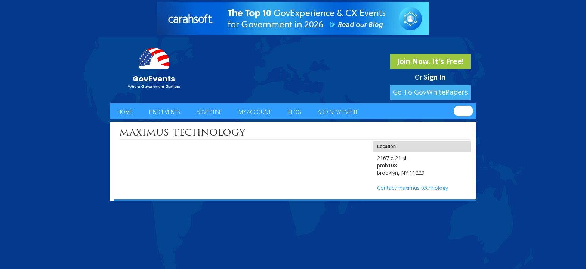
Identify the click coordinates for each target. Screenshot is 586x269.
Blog (294, 111)
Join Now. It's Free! (430, 61)
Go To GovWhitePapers (430, 91)
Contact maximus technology (412, 187)
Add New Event (338, 111)
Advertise (209, 111)
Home (125, 111)
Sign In (434, 77)
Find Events (164, 111)
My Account (254, 111)
